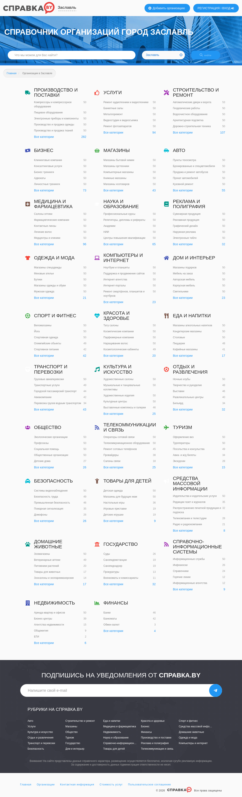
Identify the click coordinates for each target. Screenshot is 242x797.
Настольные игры (114, 505)
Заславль (67, 7)
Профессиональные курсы (119, 216)
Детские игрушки (113, 517)
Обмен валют (111, 627)
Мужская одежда (44, 294)
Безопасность (53, 483)
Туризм (182, 430)
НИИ (106, 234)
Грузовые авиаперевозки (49, 381)
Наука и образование (121, 207)
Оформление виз (183, 439)
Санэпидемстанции (115, 562)
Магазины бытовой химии (118, 162)
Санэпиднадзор (112, 568)
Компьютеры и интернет (123, 260)
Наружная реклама (184, 234)
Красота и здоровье (116, 318)
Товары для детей (127, 483)
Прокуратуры (111, 574)
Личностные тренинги (47, 186)
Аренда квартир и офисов (49, 615)
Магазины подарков (184, 270)
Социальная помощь (46, 451)
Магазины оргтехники (116, 168)
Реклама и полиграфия (189, 207)
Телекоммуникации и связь (129, 430)
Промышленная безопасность (52, 505)
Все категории (44, 139)
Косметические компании (118, 334)
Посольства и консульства (188, 451)
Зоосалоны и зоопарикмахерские (54, 580)
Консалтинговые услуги (48, 168)
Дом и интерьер (194, 260)
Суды (106, 556)
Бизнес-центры (43, 621)
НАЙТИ (207, 57)
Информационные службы (189, 561)
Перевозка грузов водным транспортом (57, 405)
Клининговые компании (48, 162)
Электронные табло (184, 240)
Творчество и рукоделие (187, 387)
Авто (179, 153)
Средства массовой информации (190, 486)
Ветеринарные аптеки (47, 562)
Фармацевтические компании (51, 222)
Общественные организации (51, 457)
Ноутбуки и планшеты (116, 270)
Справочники (181, 573)
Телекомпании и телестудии (189, 520)
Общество (47, 430)
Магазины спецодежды (48, 270)
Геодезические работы (186, 111)
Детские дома (42, 463)
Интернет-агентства (115, 282)
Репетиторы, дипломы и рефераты (124, 222)
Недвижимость (54, 605)
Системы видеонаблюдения (51, 493)
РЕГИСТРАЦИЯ (209, 8)
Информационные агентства (190, 585)
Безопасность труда (46, 499)
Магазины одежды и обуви (50, 288)
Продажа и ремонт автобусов (190, 174)
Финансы (115, 605)
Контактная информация (77, 787)
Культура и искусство (117, 372)
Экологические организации (51, 439)
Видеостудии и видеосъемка (120, 122)
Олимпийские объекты (47, 345)
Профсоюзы (41, 445)
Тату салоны (111, 328)
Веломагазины (43, 327)
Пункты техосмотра (184, 162)
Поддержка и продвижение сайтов (124, 276)
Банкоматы (110, 621)
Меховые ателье (44, 276)
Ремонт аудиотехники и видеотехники (125, 104)
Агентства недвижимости (49, 627)
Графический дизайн (185, 228)
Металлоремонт (113, 116)
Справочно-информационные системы (197, 549)
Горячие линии (181, 579)
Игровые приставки (115, 511)
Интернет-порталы (114, 288)
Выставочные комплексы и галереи (124, 410)
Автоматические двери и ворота (192, 105)
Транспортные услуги (47, 387)
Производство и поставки (56, 95)
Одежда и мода (54, 260)
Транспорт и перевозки (50, 372)
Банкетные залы (113, 110)
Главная (26, 787)
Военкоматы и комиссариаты (120, 580)
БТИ (36, 639)
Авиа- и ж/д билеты (184, 457)
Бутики (38, 282)
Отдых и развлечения (190, 372)
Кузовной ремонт (183, 186)
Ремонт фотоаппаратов (117, 128)
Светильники (180, 294)
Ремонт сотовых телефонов (120, 451)
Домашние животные (48, 546)
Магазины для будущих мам (120, 499)
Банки (107, 615)
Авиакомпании (43, 399)
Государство (120, 546)
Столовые (179, 339)
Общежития (41, 633)
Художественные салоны (118, 381)
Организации (46, 787)
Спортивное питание (46, 351)
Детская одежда (113, 493)
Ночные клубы (181, 381)
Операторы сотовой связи (119, 439)
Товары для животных (47, 574)
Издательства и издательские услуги (195, 498)
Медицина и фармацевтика (53, 207)
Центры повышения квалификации (124, 240)
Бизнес (43, 153)
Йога (37, 333)
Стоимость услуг (111, 787)
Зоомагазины (42, 556)
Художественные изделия (118, 398)
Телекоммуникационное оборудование (126, 445)
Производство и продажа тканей (53, 133)
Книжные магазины (114, 180)
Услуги (112, 95)
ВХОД (228, 8)
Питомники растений (46, 568)
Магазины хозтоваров (116, 186)
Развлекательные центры (188, 399)
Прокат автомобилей (185, 180)
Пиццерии (179, 345)
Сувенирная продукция (187, 216)
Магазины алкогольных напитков (192, 327)
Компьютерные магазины (118, 174)
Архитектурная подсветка (188, 123)
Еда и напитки (192, 318)
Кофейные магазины (185, 351)
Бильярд (178, 405)
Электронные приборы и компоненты (56, 121)
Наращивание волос (115, 346)
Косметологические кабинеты (121, 352)
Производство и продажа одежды (54, 127)
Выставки (178, 393)
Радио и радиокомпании (187, 526)
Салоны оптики (43, 216)
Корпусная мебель (184, 288)
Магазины (116, 153)
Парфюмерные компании (118, 340)
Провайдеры (111, 457)
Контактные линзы (45, 228)
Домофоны (40, 517)
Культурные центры (115, 404)
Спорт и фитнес (55, 318)
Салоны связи (111, 463)
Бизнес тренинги (44, 174)
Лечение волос (43, 234)
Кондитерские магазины (187, 333)
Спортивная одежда (46, 339)
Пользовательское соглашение (149, 787)
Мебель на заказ (183, 276)
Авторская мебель (184, 282)
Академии (109, 228)
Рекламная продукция (186, 222)
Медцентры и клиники (47, 240)
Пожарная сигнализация (48, 511)
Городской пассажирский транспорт (55, 393)
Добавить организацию (166, 8)
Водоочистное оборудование (190, 117)
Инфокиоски (180, 567)
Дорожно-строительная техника (192, 129)
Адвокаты (40, 180)
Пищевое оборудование (48, 115)
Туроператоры (181, 445)
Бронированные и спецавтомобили (194, 168)
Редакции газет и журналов (189, 504)
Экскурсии (179, 463)
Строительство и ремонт (196, 95)
